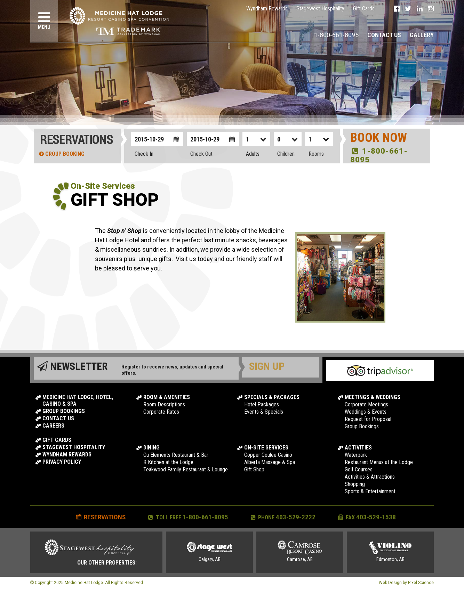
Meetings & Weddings (372, 397)
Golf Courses (359, 469)
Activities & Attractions (370, 476)
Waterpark (356, 455)
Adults (252, 154)
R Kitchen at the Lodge (168, 462)
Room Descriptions (164, 404)
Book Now (378, 137)
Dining (151, 447)
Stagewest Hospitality (320, 8)
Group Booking (62, 154)
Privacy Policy (61, 462)
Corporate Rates (161, 411)
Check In (144, 154)
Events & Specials (263, 411)
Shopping (355, 484)
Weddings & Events (365, 411)
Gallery (422, 35)
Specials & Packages (271, 397)
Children (286, 154)
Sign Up (267, 366)
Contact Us (384, 35)
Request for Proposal (368, 419)
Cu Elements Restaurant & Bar (175, 455)
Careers (53, 425)
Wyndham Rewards (267, 8)
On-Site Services (266, 447)
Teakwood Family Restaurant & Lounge (185, 469)
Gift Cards (364, 8)
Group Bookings (63, 411)
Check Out (201, 154)
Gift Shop (254, 469)
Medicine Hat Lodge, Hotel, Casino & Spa (77, 400)
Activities (358, 447)
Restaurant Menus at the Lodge (379, 462)
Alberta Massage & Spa (269, 462)
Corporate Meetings (366, 404)
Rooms (316, 154)
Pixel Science (421, 582)
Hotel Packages (261, 404)
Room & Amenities (166, 397)
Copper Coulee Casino (268, 455)
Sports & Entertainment (370, 491)
